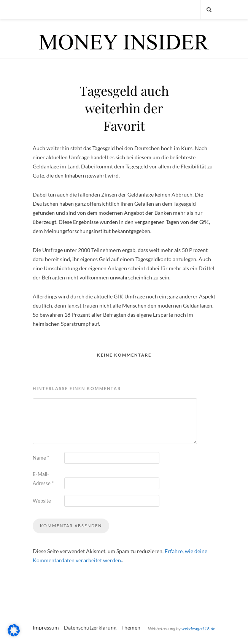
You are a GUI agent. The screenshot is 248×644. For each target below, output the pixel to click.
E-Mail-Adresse (43, 478)
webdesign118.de (198, 628)
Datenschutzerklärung (90, 627)
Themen (130, 627)
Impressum (46, 627)
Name (41, 458)
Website (42, 501)
